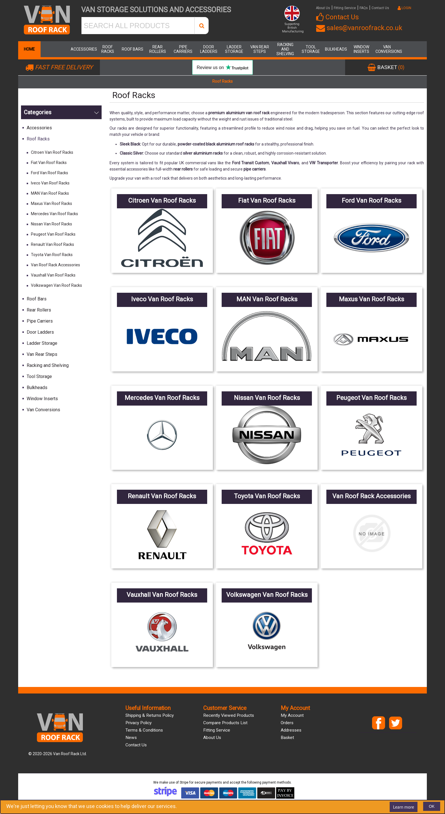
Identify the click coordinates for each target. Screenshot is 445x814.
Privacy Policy (138, 722)
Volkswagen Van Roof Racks (56, 285)
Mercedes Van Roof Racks (54, 213)
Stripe (184, 782)
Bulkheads (336, 49)
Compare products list (225, 722)
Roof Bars (132, 49)
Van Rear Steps (259, 49)
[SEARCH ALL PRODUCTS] (138, 25)
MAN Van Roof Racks (50, 193)
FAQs (364, 8)
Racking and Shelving (285, 49)
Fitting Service (345, 8)
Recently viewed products (228, 715)
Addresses (291, 730)
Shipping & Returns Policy (149, 715)
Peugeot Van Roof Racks (53, 234)
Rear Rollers (157, 49)
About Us (323, 8)
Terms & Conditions (144, 730)
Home (29, 49)
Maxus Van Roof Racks (51, 203)
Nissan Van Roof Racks (51, 224)
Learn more (403, 807)
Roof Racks (107, 49)
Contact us (136, 744)
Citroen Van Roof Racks (52, 152)
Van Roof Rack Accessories (55, 265)
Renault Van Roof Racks (52, 244)
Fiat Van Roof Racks (49, 162)
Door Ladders (208, 49)
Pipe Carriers (183, 49)
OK (431, 806)
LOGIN (404, 8)
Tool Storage (311, 49)
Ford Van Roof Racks (49, 173)
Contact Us (380, 8)
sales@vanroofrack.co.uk (359, 28)
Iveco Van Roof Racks (50, 183)
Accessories (82, 49)
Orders (287, 722)
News (131, 737)
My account (292, 715)
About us (212, 737)
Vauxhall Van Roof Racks (53, 275)
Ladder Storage (234, 49)
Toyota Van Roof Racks (52, 254)
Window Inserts (361, 49)
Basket (287, 737)
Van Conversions (386, 49)
